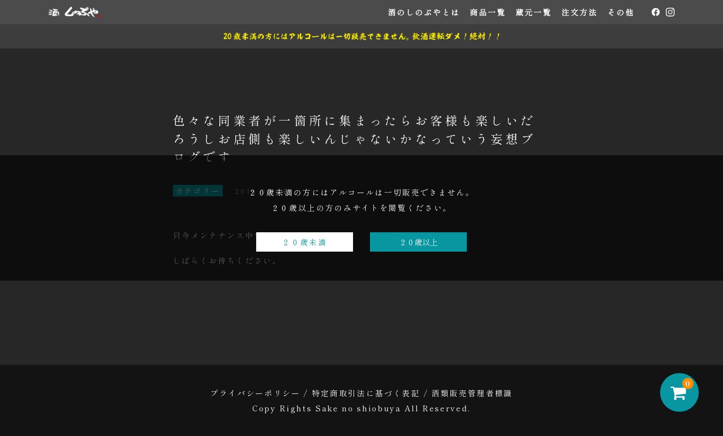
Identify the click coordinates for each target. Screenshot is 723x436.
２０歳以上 (418, 242)
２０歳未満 (304, 242)
